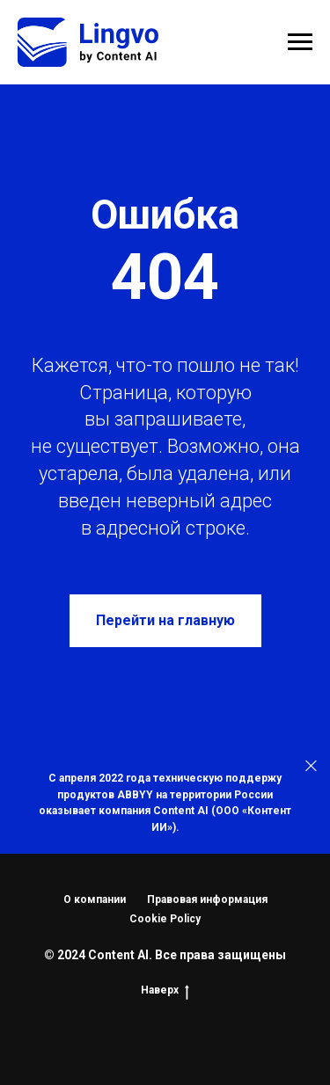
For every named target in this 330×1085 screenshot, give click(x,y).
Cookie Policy (165, 919)
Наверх (165, 990)
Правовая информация (207, 899)
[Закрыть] (311, 766)
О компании (94, 899)
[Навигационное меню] (300, 42)
